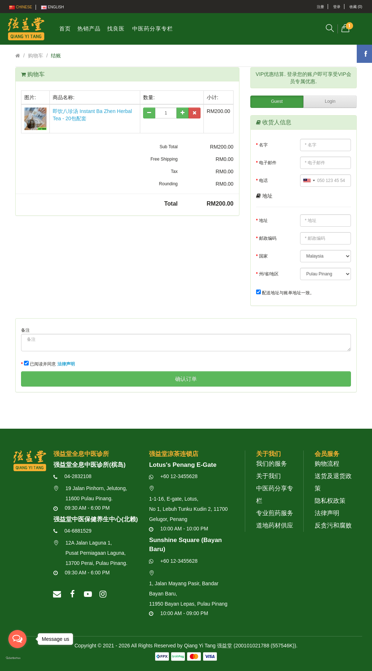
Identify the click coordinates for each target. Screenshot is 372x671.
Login (330, 101)
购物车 (35, 55)
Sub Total (168, 146)
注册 (320, 7)
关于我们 (268, 476)
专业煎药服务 (274, 513)
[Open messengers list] (17, 639)
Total (171, 204)
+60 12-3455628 (173, 476)
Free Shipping (164, 159)
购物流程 (327, 463)
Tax (174, 171)
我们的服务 (271, 463)
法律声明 (327, 513)
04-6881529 (72, 531)
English (52, 7)
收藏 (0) (355, 7)
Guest (277, 101)
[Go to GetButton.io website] (17, 658)
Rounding (168, 183)
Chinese (20, 7)
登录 (336, 7)
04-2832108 (72, 476)
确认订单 (186, 379)
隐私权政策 (330, 500)
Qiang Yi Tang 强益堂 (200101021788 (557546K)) (240, 645)
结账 (56, 55)
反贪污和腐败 (333, 525)
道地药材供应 (274, 525)
